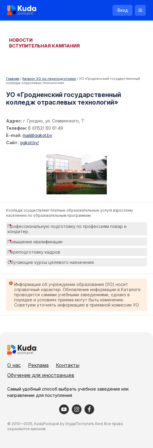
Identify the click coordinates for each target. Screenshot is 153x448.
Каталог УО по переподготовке (49, 78)
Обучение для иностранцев (40, 375)
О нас (14, 365)
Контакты (67, 365)
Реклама (38, 365)
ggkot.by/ (29, 142)
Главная (12, 78)
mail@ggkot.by (37, 135)
